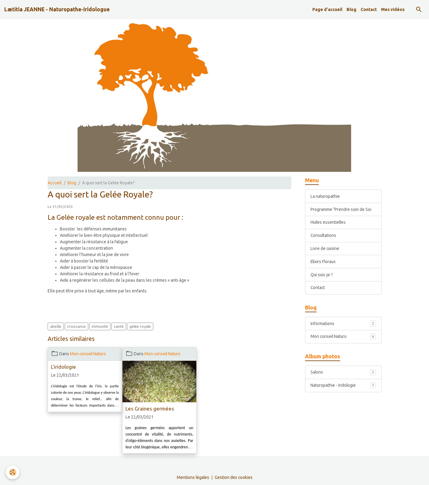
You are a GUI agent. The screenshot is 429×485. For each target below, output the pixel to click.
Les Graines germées (149, 408)
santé (119, 326)
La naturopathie (325, 196)
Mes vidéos (393, 9)
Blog (351, 9)
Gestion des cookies (234, 477)
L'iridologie (63, 367)
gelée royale (140, 326)
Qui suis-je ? (322, 275)
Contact (369, 9)
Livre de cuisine (325, 248)
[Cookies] (13, 472)
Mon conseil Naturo (88, 353)
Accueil (55, 182)
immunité (100, 326)
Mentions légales (192, 477)
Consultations (324, 235)
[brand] (57, 9)
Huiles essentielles (329, 222)
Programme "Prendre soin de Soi (341, 209)
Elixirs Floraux (324, 261)
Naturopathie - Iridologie (343, 386)
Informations (343, 324)
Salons (343, 373)
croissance (76, 326)
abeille (55, 326)
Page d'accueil (327, 9)
